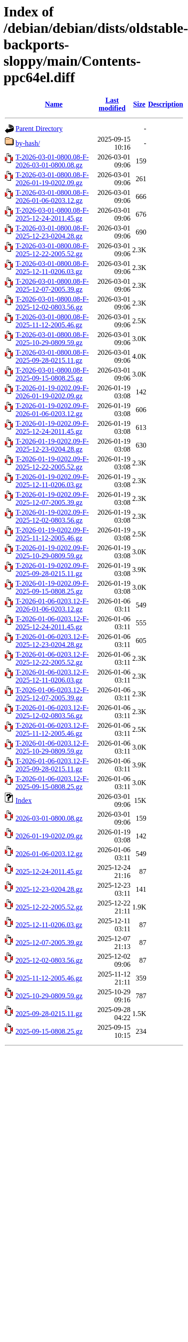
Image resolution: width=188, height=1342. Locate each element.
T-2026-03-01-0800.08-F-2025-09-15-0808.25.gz (52, 374)
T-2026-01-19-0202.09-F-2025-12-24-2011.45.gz (52, 427)
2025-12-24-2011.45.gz (49, 871)
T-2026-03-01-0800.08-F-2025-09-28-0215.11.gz (52, 356)
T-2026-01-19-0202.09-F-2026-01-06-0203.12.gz (52, 409)
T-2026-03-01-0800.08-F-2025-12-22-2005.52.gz (52, 250)
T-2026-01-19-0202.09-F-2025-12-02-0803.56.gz (52, 516)
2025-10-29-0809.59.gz (49, 996)
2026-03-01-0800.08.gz (49, 818)
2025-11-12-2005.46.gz (49, 978)
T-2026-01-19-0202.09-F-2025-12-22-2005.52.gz (52, 463)
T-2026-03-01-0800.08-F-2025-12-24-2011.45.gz (52, 214)
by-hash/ (28, 143)
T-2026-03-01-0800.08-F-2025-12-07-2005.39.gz (52, 285)
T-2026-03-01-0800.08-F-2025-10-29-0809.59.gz (52, 338)
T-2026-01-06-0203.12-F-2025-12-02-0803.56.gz (52, 711)
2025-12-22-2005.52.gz (49, 907)
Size (139, 104)
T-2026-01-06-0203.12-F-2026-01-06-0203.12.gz (52, 605)
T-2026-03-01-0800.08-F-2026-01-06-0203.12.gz (52, 196)
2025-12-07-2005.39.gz (49, 942)
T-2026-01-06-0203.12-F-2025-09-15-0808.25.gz (52, 782)
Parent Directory (39, 128)
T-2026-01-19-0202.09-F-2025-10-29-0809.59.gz (52, 552)
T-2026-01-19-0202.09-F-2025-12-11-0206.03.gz (52, 480)
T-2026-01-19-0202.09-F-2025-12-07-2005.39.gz (52, 498)
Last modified (112, 104)
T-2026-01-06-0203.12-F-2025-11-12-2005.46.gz (52, 729)
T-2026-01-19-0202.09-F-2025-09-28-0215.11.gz (52, 569)
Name (54, 104)
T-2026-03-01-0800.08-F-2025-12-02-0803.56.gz (52, 303)
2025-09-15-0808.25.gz (49, 1031)
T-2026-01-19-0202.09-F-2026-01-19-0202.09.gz (52, 392)
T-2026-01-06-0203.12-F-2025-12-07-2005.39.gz (52, 694)
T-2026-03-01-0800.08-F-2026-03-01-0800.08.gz (52, 161)
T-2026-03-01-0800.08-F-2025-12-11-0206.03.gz (52, 267)
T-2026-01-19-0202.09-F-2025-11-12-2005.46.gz (52, 534)
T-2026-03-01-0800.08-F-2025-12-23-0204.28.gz (52, 232)
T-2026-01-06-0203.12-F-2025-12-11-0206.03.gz (52, 676)
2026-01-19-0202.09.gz (49, 836)
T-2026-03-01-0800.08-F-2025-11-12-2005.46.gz (52, 321)
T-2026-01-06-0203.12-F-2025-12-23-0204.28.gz (52, 640)
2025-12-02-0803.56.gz (49, 960)
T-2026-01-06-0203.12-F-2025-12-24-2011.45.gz (52, 623)
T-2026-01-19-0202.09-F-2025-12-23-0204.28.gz (52, 445)
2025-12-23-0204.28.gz (49, 889)
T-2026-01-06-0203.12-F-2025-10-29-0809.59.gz (52, 747)
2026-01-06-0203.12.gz (49, 854)
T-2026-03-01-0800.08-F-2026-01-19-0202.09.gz (52, 179)
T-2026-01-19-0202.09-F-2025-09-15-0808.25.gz (52, 587)
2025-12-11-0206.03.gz (49, 925)
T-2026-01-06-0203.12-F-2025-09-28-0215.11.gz (52, 765)
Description (165, 104)
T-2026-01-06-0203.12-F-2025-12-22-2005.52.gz (52, 658)
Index (23, 800)
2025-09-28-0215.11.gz (49, 1013)
